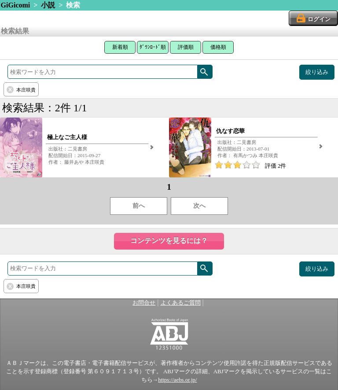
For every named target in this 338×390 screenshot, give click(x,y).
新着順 (120, 47)
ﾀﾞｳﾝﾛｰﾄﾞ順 (153, 47)
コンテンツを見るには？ (169, 240)
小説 (48, 5)
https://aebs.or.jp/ (177, 380)
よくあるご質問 (181, 303)
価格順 (218, 47)
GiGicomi (15, 5)
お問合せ (143, 303)
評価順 (186, 47)
